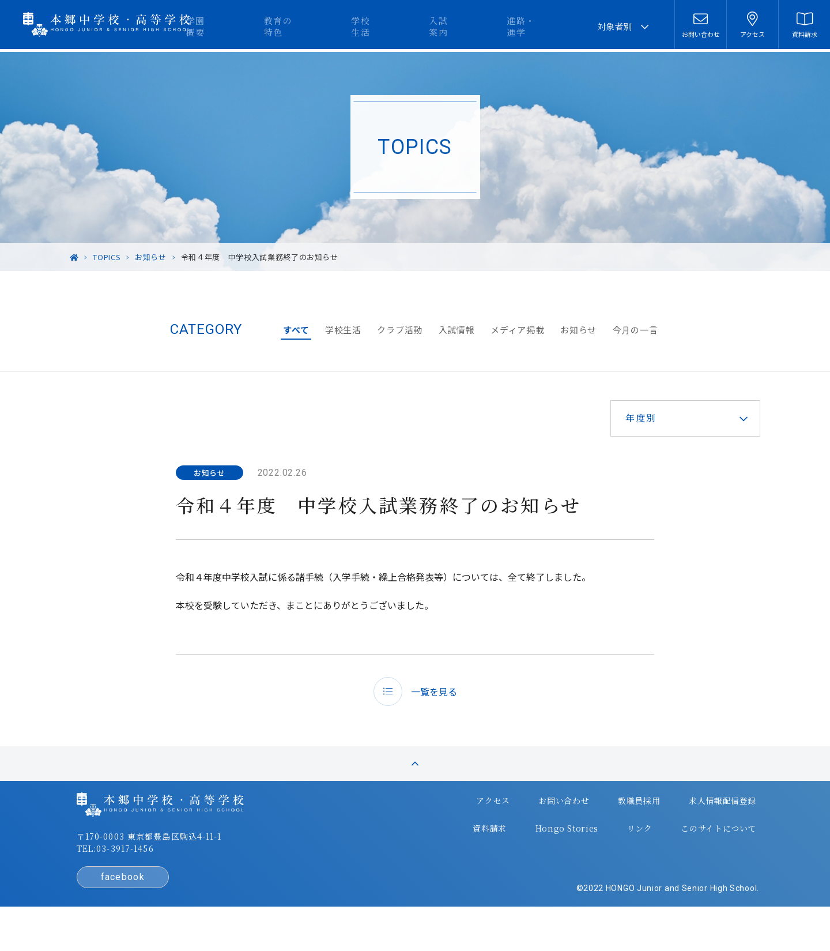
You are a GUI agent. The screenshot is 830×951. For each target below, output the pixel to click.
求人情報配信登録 (682, 826)
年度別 (629, 417)
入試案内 (482, 26)
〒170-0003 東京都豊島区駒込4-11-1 (185, 864)
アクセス (459, 826)
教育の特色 (355, 26)
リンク (600, 849)
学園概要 (289, 26)
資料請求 (457, 849)
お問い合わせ (527, 826)
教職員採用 (600, 826)
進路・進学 (548, 26)
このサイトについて (677, 849)
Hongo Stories (531, 849)
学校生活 (421, 26)
